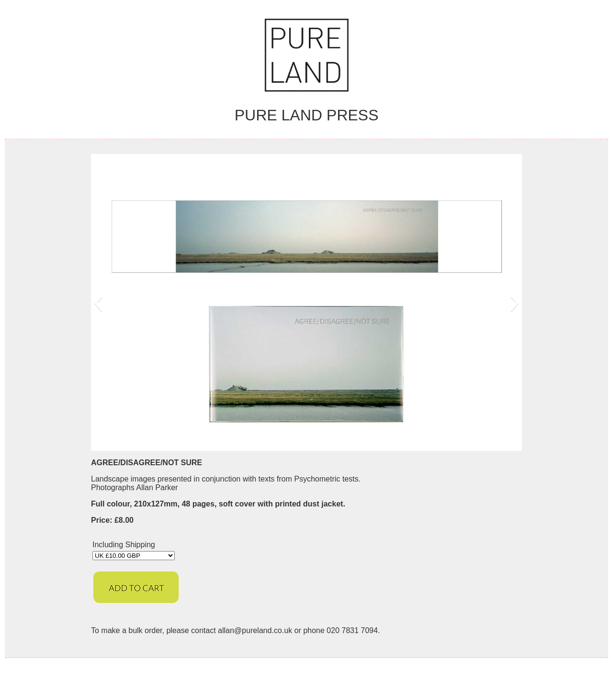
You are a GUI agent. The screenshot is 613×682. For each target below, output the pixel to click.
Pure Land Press (307, 115)
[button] (97, 302)
